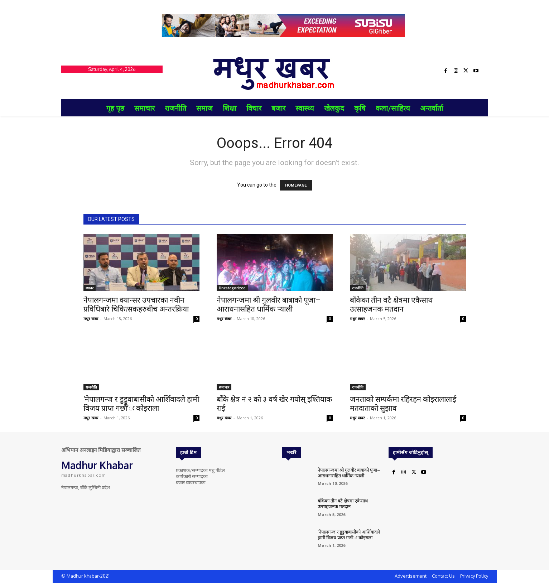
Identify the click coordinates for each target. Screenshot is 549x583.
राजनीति (357, 287)
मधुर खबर (90, 318)
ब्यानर (89, 287)
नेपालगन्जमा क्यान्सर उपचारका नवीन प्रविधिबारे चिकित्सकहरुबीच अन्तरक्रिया (136, 304)
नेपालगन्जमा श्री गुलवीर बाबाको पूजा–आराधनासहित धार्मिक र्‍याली (269, 304)
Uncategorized (232, 287)
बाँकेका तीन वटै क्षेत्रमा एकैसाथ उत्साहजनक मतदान (391, 304)
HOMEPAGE (296, 185)
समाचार (224, 387)
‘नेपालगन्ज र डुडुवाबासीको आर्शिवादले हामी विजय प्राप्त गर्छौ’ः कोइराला (141, 404)
